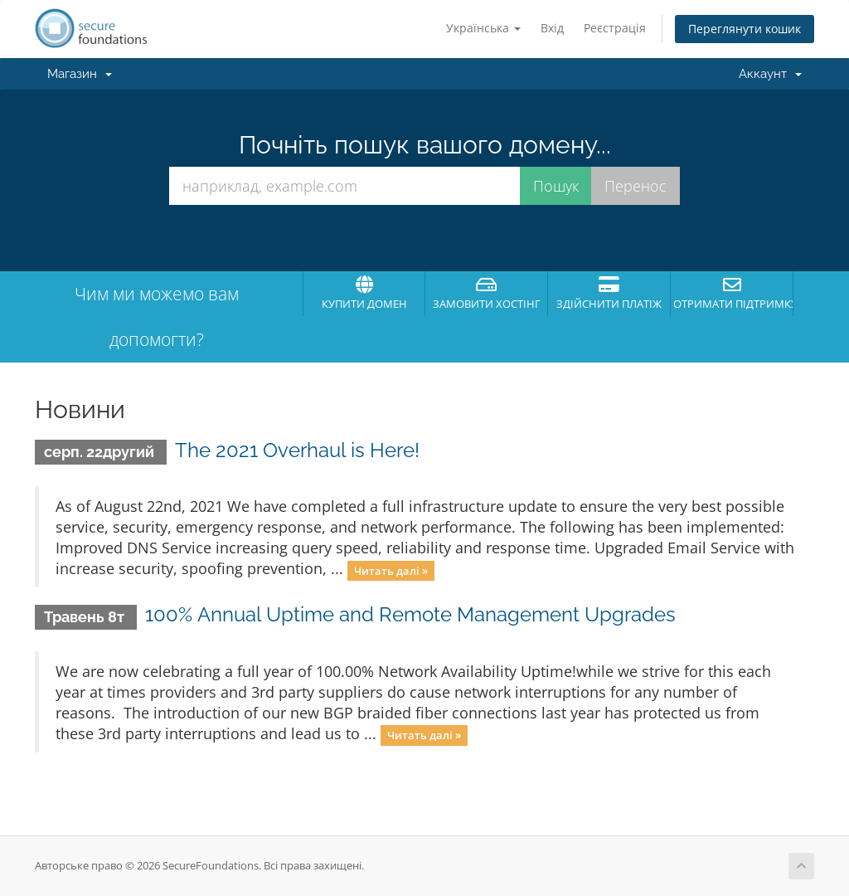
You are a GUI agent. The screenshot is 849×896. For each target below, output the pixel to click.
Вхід (552, 28)
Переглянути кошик (744, 29)
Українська (483, 28)
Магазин (79, 73)
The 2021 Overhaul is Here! (297, 450)
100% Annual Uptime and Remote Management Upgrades (410, 614)
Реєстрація (615, 28)
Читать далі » (391, 569)
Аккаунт (770, 73)
